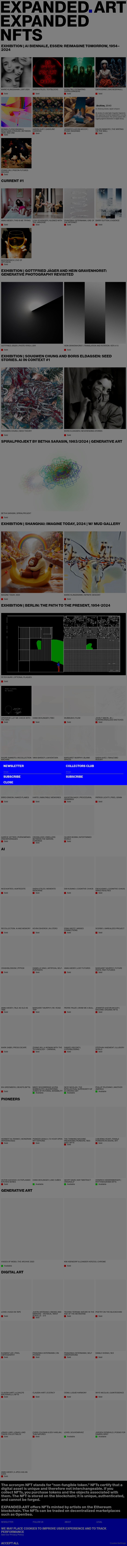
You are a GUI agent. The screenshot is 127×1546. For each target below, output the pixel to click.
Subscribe (12, 776)
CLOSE (8, 782)
